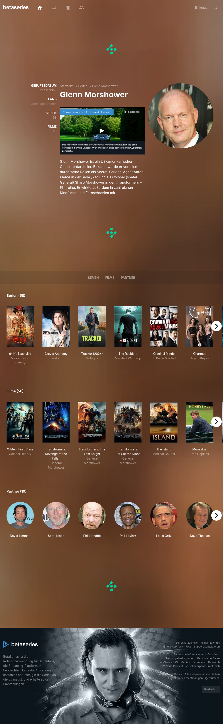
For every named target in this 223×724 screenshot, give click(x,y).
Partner (128, 277)
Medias (185, 662)
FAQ (188, 646)
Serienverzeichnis (187, 642)
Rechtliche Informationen (189, 654)
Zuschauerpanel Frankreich (203, 666)
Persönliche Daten (208, 658)
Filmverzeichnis (210, 642)
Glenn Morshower (105, 86)
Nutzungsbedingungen (180, 658)
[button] (20, 520)
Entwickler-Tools (173, 646)
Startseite (67, 86)
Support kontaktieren (207, 646)
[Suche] (215, 7)
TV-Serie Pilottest (172, 666)
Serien (82, 86)
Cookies (213, 654)
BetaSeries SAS (168, 662)
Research (214, 662)
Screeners (199, 662)
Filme (110, 277)
